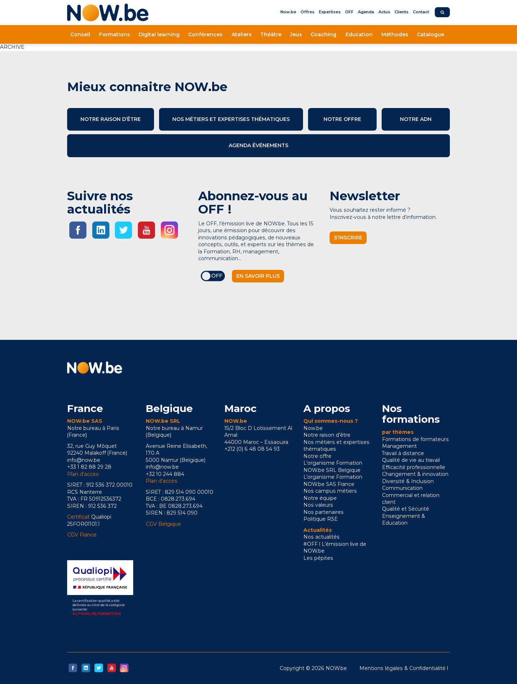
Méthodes (394, 34)
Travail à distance (403, 453)
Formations (114, 34)
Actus (384, 11)
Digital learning (159, 34)
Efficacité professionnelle (413, 467)
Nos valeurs (318, 505)
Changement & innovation (415, 474)
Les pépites (318, 558)
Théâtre (270, 34)
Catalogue (430, 34)
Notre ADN (416, 119)
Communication (402, 488)
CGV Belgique (163, 524)
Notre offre (342, 119)
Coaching (323, 34)
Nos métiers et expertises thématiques (231, 119)
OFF (349, 11)
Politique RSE (320, 519)
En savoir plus (258, 276)
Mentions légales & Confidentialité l (403, 668)
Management (399, 446)
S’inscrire (348, 237)
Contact (421, 11)
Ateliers (242, 34)
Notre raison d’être (110, 119)
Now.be (288, 11)
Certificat (78, 517)
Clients (402, 11)
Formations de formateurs (415, 439)
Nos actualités (321, 537)
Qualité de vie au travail (411, 460)
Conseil (80, 34)
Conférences (205, 34)
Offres (308, 11)
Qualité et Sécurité (405, 509)
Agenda (366, 11)
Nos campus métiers (330, 491)
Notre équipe (320, 498)
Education (359, 34)
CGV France (82, 535)
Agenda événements (258, 145)
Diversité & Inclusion (408, 481)
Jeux (296, 34)
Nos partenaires (323, 512)
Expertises (330, 11)
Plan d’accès (83, 474)
